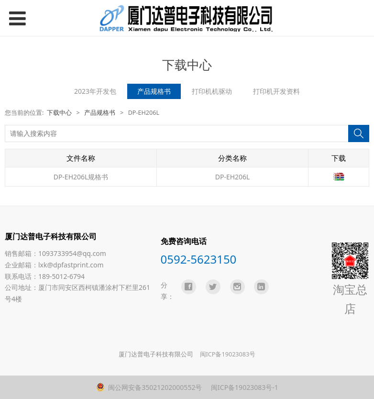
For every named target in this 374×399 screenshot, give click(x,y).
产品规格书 (154, 91)
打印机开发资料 (276, 91)
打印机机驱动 (212, 91)
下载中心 (59, 113)
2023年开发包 (95, 91)
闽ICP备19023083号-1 (243, 387)
